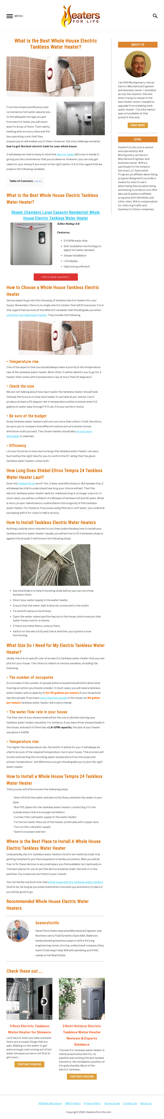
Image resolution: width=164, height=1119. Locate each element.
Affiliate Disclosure (50, 1103)
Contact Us (130, 1103)
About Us (145, 1103)
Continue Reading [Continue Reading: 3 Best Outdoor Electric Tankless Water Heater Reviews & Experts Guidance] (82, 1076)
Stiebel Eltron (26, 483)
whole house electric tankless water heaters (75, 882)
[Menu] (9, 16)
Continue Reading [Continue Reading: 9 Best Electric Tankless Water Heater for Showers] (29, 1064)
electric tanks (65, 154)
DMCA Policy (73, 1103)
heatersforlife (47, 923)
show (37, 181)
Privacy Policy (92, 1103)
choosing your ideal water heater (26, 315)
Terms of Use (112, 1103)
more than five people (53, 697)
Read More (138, 125)
